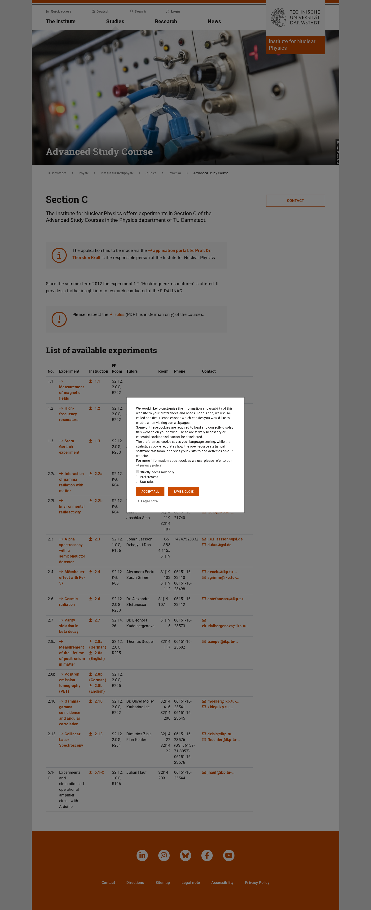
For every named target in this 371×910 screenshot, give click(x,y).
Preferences (147, 477)
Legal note (147, 501)
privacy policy (149, 465)
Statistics (145, 482)
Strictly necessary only (155, 472)
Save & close (184, 491)
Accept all (150, 491)
